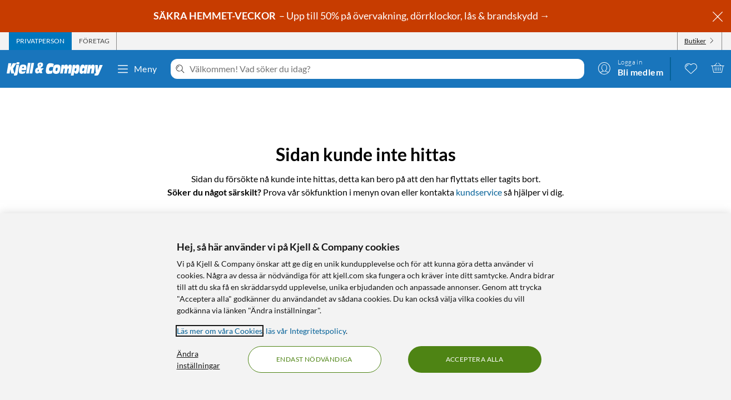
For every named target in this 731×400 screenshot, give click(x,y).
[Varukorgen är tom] (717, 67)
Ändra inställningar (198, 359)
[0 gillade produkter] (691, 67)
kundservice (479, 192)
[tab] (40, 41)
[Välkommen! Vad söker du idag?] (385, 69)
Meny (136, 69)
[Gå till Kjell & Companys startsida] (58, 69)
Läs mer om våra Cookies (219, 331)
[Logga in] (630, 67)
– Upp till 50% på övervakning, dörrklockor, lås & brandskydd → (352, 15)
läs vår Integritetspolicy (306, 331)
